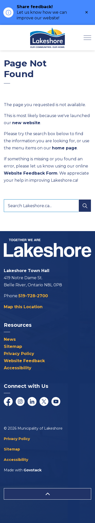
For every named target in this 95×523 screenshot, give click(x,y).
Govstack (33, 470)
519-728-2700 (33, 295)
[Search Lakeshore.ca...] (47, 205)
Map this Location (23, 306)
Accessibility (17, 367)
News (10, 339)
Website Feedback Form (31, 173)
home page (64, 148)
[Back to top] (47, 494)
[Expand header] (87, 37)
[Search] (85, 205)
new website (26, 122)
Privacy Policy (19, 353)
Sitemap (13, 346)
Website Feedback (24, 360)
